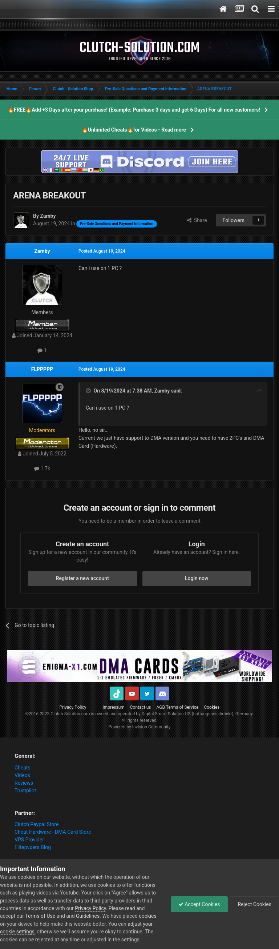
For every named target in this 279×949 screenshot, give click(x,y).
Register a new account (82, 578)
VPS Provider (29, 840)
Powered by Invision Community (140, 726)
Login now (196, 578)
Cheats (23, 768)
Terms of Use (40, 916)
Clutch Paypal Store (36, 824)
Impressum (113, 707)
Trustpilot (25, 790)
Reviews (24, 783)
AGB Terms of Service (178, 707)
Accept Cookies (199, 904)
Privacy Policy (73, 707)
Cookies (211, 707)
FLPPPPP (42, 369)
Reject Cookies (253, 904)
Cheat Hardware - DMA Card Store (53, 832)
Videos (22, 775)
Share (197, 220)
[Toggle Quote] (89, 391)
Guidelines (88, 916)
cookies (147, 916)
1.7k (42, 468)
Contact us (140, 707)
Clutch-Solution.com (70, 713)
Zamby (42, 251)
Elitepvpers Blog (33, 847)
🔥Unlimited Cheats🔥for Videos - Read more (134, 130)
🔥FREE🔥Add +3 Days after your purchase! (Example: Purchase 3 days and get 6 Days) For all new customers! (134, 110)
